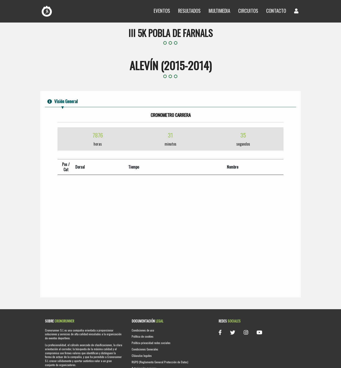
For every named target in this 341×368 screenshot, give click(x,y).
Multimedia (219, 10)
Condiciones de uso (143, 330)
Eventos (162, 10)
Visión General (62, 101)
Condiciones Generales (145, 349)
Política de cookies (142, 336)
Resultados (189, 10)
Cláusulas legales (142, 356)
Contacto (276, 10)
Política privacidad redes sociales (151, 343)
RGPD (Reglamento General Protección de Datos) (160, 362)
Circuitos (248, 10)
